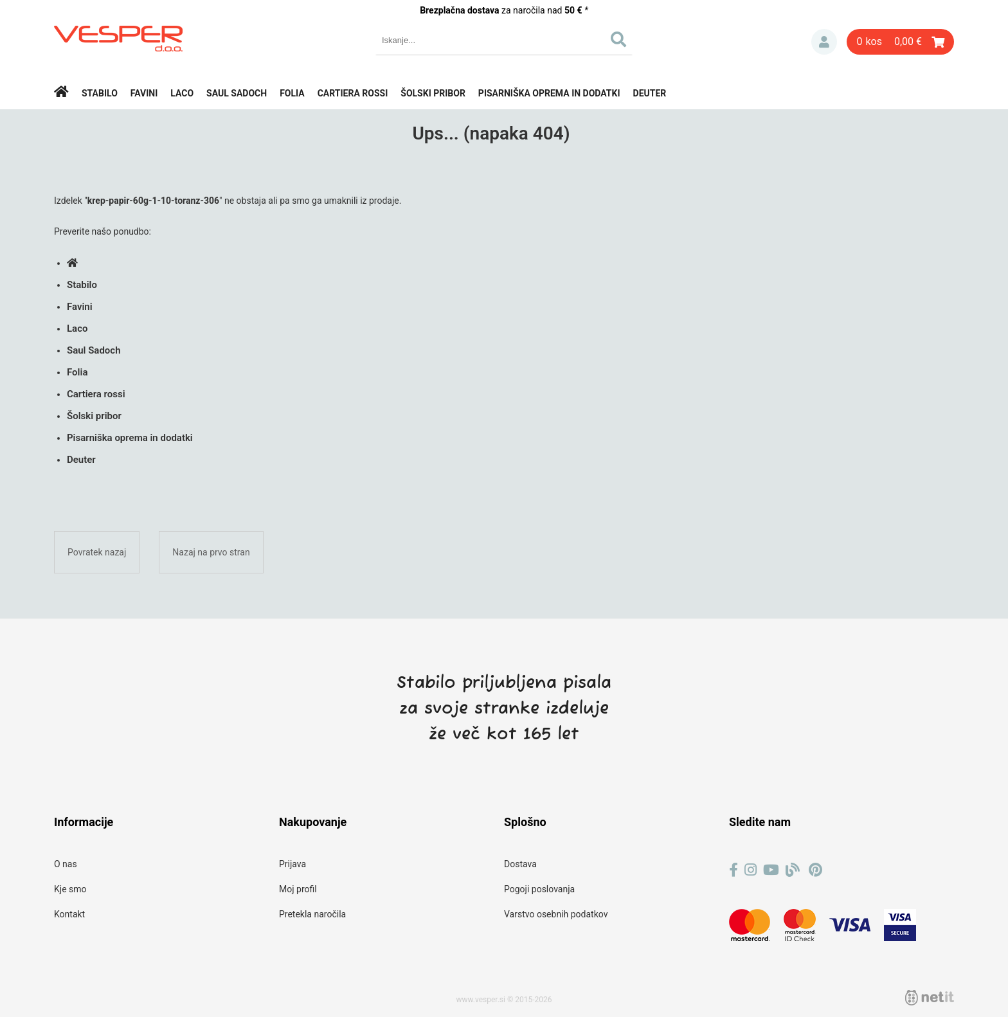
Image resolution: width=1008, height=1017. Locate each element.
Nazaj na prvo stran (210, 552)
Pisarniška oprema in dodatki (549, 93)
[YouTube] (771, 870)
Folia (292, 93)
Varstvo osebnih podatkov (556, 914)
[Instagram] (750, 870)
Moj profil (298, 889)
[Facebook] (733, 870)
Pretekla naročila (312, 914)
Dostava (520, 864)
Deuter (650, 93)
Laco (182, 93)
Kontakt (69, 914)
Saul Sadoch (236, 93)
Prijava (824, 42)
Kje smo (70, 889)
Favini (144, 93)
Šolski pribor (433, 93)
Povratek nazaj (97, 552)
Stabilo (100, 93)
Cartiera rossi (353, 93)
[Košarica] (900, 42)
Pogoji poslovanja (539, 889)
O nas (65, 864)
